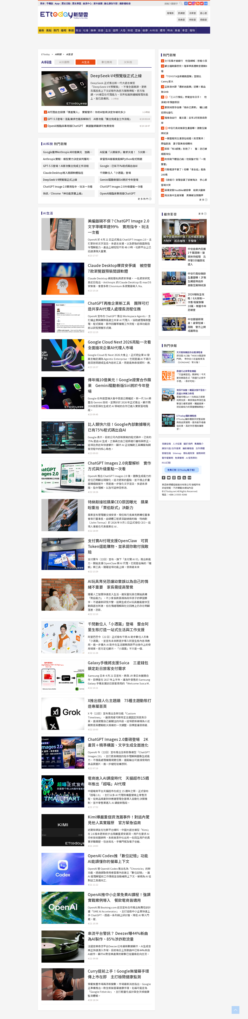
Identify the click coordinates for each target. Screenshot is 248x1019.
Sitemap (177, 453)
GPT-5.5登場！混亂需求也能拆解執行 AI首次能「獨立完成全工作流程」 (90, 119)
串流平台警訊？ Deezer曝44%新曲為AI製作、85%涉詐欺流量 (118, 936)
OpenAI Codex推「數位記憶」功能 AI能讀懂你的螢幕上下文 (120, 858)
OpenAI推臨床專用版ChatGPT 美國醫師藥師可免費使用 (81, 126)
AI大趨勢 (64, 62)
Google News (206, 3)
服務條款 (200, 453)
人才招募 (177, 443)
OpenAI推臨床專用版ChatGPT (118, 193)
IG (194, 3)
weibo (202, 3)
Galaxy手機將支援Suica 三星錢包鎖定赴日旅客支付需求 (118, 665)
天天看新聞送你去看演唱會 (189, 352)
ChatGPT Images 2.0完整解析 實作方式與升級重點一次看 (119, 465)
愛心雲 (203, 13)
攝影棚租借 (125, 3)
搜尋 (181, 3)
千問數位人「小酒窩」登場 (115, 173)
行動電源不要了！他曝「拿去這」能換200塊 (183, 172)
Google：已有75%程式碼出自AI (118, 166)
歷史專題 (76, 3)
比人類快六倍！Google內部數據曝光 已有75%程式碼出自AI (121, 427)
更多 (203, 199)
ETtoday (45, 54)
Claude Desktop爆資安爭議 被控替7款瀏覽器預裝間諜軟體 (119, 268)
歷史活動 (65, 3)
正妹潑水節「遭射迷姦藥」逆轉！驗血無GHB (183, 89)
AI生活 (85, 62)
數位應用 (107, 62)
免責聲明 (179, 457)
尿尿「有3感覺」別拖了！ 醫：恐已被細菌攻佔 (184, 151)
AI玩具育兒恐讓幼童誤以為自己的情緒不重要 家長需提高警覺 (118, 584)
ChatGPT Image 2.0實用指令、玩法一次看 (67, 186)
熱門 (56, 30)
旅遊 (101, 30)
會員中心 (87, 3)
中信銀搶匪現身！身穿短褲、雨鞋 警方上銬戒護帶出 (197, 325)
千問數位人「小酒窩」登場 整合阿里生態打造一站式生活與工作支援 (118, 626)
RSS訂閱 (166, 462)
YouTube (190, 3)
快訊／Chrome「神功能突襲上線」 (63, 193)
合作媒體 (200, 448)
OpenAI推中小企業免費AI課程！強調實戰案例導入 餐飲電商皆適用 (119, 897)
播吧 (63, 30)
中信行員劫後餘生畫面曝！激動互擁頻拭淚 (184, 130)
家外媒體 (98, 3)
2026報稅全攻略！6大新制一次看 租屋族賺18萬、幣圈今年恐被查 (197, 302)
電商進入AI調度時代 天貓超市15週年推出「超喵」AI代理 (118, 780)
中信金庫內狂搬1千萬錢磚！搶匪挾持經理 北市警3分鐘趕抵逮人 (197, 256)
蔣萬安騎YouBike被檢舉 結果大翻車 (185, 190)
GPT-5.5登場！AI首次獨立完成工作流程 (66, 166)
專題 (71, 30)
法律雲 (192, 13)
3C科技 (128, 62)
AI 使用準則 (191, 457)
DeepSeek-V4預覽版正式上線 (116, 75)
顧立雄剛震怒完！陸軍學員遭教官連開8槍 (184, 68)
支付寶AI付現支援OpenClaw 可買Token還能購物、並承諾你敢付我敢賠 (118, 546)
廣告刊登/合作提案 (171, 448)
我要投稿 (166, 443)
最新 (41, 30)
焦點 (49, 30)
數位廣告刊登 (111, 3)
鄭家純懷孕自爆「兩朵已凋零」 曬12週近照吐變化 (184, 110)
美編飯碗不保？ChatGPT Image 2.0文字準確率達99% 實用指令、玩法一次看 (118, 226)
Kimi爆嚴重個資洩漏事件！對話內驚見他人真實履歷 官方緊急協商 (118, 819)
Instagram (174, 477)
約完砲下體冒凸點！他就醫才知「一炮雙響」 (183, 161)
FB (186, 3)
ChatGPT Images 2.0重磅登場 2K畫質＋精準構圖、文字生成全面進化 (118, 742)
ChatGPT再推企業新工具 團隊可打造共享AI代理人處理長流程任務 (118, 305)
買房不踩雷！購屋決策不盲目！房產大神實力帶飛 (192, 391)
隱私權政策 (188, 453)
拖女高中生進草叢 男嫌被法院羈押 (184, 195)
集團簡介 (198, 443)
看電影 (170, 13)
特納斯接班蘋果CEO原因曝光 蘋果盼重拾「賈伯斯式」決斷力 (118, 504)
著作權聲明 (167, 457)
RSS (198, 3)
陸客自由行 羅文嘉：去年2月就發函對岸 (184, 120)
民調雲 (181, 13)
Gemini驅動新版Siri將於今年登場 (119, 179)
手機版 (49, 3)
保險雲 (192, 19)
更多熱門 (145, 198)
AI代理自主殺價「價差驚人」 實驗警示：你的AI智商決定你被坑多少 (87, 112)
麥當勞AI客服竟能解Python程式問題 (121, 159)
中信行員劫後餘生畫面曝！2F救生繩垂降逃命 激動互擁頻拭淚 (197, 279)
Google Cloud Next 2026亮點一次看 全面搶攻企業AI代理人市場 (121, 344)
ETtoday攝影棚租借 (186, 415)
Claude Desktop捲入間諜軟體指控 (63, 173)
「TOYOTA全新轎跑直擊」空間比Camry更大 (181, 78)
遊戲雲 (203, 19)
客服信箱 (166, 453)
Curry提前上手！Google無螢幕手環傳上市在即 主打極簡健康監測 (118, 973)
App (57, 3)
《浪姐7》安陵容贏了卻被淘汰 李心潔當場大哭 (184, 182)
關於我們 (188, 443)
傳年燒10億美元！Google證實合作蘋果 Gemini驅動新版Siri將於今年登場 (119, 385)
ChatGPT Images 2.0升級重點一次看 (121, 186)
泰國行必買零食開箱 (186, 371)
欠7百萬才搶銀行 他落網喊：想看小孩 (186, 60)
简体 (42, 3)
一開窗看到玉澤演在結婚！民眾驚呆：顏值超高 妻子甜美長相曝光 (183, 141)
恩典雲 (181, 19)
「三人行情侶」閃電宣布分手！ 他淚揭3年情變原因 (184, 99)
